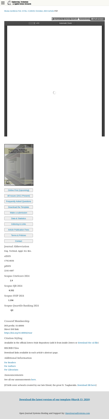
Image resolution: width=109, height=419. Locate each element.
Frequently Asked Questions (18, 201)
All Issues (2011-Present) (18, 196)
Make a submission (18, 213)
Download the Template (18, 207)
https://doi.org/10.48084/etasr (18, 332)
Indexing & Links (18, 224)
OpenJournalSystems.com (77, 413)
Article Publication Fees (18, 230)
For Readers (10, 362)
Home (7, 11)
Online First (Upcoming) (18, 190)
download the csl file (88, 342)
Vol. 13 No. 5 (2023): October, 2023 (33, 11)
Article (51, 11)
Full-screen (97, 19)
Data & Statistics (18, 218)
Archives (14, 11)
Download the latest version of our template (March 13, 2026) (54, 399)
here (33, 379)
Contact (18, 241)
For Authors (10, 366)
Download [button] (84, 18)
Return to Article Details (65, 18)
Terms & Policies (18, 235)
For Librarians (11, 369)
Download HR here (86, 385)
